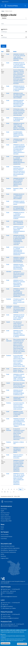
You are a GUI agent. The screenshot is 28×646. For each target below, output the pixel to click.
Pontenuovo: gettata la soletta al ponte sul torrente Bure (18, 456)
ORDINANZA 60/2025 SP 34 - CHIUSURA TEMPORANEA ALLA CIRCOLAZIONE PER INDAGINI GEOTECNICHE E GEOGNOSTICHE (19, 160)
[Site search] (25, 6)
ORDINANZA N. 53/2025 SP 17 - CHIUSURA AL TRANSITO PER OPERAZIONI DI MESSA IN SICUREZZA (19, 229)
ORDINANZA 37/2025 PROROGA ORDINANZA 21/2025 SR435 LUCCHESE (18, 414)
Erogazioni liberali (4, 558)
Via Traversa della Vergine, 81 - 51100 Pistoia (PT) (12, 624)
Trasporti (8, 322)
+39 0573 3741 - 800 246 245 (8, 591)
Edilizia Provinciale (8, 429)
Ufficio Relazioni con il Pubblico (8, 608)
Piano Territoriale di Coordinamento (8, 552)
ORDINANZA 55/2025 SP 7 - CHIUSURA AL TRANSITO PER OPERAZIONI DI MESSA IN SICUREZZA (19, 215)
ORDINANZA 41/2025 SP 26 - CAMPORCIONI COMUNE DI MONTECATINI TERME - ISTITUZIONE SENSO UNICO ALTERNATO (19, 377)
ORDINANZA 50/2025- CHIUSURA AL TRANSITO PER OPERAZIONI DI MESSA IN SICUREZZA (18, 267)
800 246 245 (4, 605)
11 (8, 492)
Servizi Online (4, 508)
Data (2, 51)
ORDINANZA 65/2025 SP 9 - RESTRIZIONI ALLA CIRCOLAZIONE (18, 119)
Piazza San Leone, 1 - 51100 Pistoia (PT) (10, 589)
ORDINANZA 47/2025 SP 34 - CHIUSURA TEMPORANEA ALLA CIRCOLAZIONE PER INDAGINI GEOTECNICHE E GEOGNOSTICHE (19, 292)
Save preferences (5, 643)
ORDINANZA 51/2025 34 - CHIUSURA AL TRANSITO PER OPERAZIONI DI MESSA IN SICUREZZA (19, 259)
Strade (7, 54)
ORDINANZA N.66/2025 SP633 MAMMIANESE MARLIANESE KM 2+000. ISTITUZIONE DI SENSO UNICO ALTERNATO (18, 103)
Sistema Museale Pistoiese (6, 536)
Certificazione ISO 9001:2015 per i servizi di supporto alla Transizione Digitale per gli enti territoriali (18, 274)
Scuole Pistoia (4, 538)
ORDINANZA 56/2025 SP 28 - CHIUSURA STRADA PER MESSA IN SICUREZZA (19, 208)
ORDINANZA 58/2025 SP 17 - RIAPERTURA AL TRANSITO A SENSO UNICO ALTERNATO (18, 196)
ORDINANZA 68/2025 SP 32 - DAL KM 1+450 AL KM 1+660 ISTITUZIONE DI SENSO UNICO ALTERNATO (19, 65)
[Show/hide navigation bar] (2, 6)
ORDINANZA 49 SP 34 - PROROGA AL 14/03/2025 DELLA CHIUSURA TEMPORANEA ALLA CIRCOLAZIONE (19, 283)
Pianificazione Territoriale (9, 306)
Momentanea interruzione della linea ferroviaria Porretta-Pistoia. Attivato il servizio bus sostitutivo (19, 385)
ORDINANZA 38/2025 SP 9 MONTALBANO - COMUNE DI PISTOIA (18, 398)
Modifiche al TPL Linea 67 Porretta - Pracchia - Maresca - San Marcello (18, 370)
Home (3, 11)
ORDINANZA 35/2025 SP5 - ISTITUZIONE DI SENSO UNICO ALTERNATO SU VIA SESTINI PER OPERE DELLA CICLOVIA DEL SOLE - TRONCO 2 (19, 422)
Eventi (2, 529)
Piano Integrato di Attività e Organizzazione (10, 548)
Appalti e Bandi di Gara (6, 517)
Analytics (4, 637)
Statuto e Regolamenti (5, 519)
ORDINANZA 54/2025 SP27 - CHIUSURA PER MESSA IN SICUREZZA (18, 222)
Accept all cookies (22, 643)
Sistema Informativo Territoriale (7, 546)
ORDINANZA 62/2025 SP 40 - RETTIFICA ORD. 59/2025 (18, 140)
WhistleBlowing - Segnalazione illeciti (9, 550)
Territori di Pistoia (4, 534)
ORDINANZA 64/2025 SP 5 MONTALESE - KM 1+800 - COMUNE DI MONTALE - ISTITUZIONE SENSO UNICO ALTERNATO (19, 126)
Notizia (14, 51)
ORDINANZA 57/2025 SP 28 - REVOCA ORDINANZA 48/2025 (19, 202)
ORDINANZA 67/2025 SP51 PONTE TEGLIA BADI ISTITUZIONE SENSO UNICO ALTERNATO (19, 95)
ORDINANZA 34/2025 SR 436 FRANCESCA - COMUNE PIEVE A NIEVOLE (18, 450)
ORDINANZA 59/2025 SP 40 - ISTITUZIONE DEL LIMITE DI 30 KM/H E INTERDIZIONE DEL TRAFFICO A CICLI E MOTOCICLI (18, 182)
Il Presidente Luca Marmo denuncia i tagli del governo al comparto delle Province (18, 301)
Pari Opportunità (8, 339)
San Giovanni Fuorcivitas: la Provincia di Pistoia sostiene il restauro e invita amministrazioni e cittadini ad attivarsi (18, 406)
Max (2, 35)
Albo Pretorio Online (5, 513)
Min (2, 29)
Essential (4, 634)
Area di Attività (4, 16)
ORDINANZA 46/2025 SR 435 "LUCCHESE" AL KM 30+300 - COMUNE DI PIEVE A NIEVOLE (18, 317)
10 (5, 492)
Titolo (2, 23)
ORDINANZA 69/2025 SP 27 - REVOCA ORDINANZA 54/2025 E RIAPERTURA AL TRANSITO (19, 88)
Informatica (8, 271)
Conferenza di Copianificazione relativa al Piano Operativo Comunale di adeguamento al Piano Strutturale (19, 309)
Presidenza (8, 188)
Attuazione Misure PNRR (6, 521)
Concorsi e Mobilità (5, 515)
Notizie (2, 527)
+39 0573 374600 (5, 616)
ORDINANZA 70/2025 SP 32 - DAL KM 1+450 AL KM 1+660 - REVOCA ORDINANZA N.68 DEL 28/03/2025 (19, 57)
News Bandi (3, 556)
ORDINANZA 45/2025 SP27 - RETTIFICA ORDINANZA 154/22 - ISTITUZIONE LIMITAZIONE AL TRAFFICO (19, 333)
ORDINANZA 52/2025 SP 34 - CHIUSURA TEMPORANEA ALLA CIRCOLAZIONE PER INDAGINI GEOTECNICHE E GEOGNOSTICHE (19, 250)
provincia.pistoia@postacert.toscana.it (9, 596)
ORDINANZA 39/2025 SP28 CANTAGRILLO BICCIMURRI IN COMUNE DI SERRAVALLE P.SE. (18, 392)
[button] (5, 1)
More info (22, 632)
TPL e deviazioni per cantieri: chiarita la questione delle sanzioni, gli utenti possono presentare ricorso (18, 325)
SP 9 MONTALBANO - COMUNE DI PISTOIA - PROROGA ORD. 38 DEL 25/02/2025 (18, 134)
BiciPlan (2, 554)
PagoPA (2, 511)
